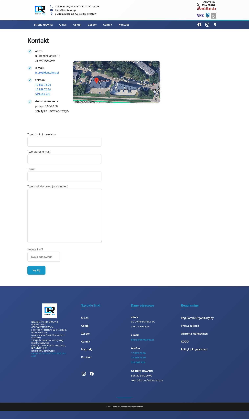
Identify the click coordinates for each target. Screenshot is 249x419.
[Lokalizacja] (215, 24)
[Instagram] (207, 24)
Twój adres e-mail (64, 155)
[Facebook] (199, 24)
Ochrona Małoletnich (194, 333)
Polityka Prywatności (194, 349)
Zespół (92, 24)
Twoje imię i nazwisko (64, 138)
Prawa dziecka (190, 326)
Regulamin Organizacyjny (197, 318)
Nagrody (86, 349)
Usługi (77, 24)
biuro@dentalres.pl (47, 72)
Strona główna (43, 24)
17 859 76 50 (77, 6)
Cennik (107, 24)
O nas (63, 24)
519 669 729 (92, 6)
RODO (185, 341)
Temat (64, 172)
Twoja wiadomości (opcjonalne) (64, 214)
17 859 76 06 (62, 6)
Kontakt (124, 24)
